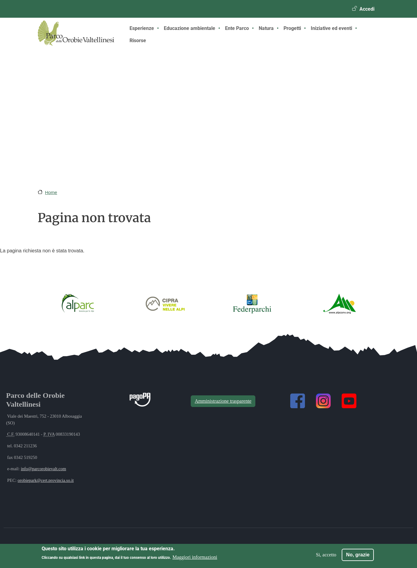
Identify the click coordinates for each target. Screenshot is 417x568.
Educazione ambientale (189, 28)
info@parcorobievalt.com (43, 468)
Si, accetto (326, 554)
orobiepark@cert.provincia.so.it (46, 480)
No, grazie (357, 554)
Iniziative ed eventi (331, 28)
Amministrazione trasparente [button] (223, 401)
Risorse (138, 40)
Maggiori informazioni (194, 557)
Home (51, 192)
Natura (266, 28)
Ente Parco (237, 28)
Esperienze (142, 28)
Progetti (292, 28)
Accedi (366, 9)
